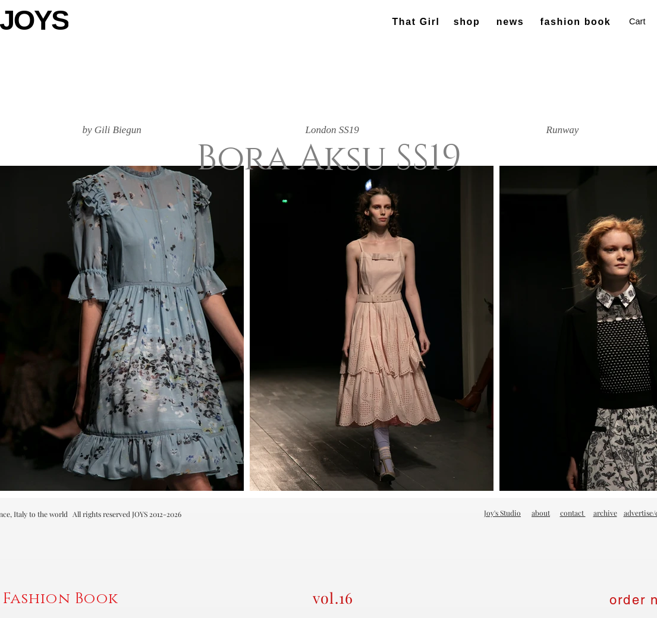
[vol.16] (334, 597)
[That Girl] (417, 22)
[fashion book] (577, 22)
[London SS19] (332, 130)
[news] (511, 22)
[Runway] (562, 130)
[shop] (468, 22)
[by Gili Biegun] (112, 130)
